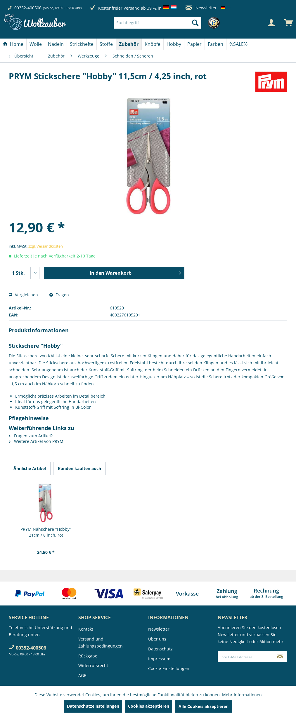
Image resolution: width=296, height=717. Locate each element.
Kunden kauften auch (79, 468)
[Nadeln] (56, 44)
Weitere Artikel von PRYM (36, 441)
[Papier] (194, 44)
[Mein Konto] (271, 23)
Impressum (159, 659)
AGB (82, 675)
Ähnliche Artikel (29, 468)
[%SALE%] (238, 44)
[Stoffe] (106, 44)
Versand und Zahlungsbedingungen (100, 642)
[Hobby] (174, 44)
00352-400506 (27, 8)
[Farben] (215, 44)
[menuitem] (166, 23)
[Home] (13, 44)
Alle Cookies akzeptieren (204, 706)
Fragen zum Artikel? (31, 435)
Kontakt (85, 629)
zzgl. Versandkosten (45, 246)
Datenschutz (160, 649)
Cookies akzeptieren (148, 706)
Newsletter (201, 8)
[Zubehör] (128, 44)
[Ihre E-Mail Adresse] (246, 656)
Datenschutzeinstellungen (93, 706)
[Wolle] (36, 44)
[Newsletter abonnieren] (280, 656)
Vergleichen (23, 294)
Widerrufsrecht (93, 665)
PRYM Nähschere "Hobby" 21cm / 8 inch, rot (45, 532)
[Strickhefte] (81, 44)
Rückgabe (87, 656)
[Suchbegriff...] (157, 23)
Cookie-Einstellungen (168, 668)
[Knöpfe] (152, 44)
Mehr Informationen (242, 694)
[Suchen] (195, 23)
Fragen (59, 294)
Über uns (157, 639)
